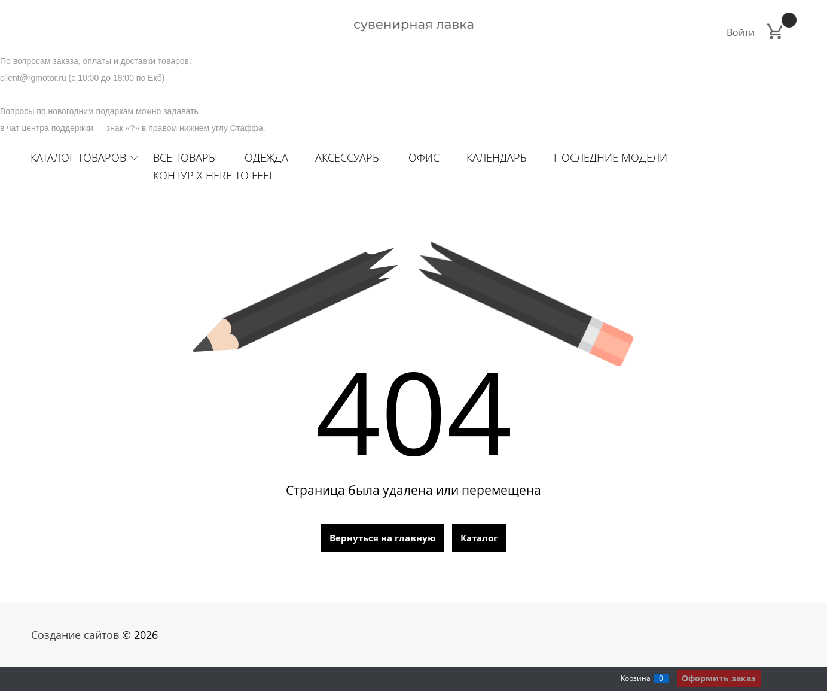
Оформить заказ (719, 678)
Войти (741, 32)
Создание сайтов (75, 635)
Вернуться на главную (382, 538)
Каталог (479, 538)
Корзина (636, 678)
